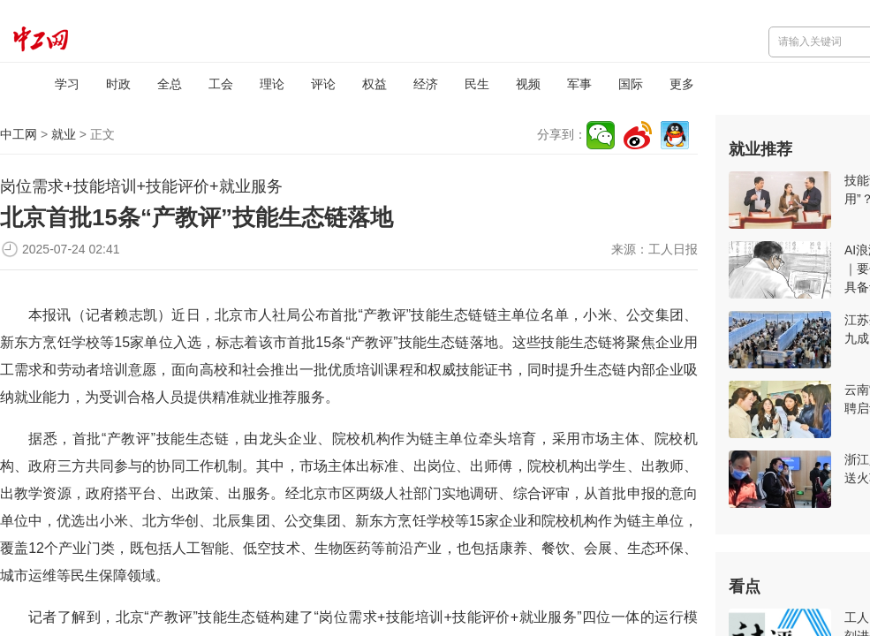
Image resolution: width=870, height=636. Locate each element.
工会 (220, 84)
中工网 (18, 134)
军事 (579, 84)
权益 (374, 84)
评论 (323, 84)
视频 (528, 84)
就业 (63, 134)
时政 (118, 84)
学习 (67, 84)
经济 (425, 84)
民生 (477, 84)
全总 (169, 84)
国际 (630, 84)
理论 (272, 84)
